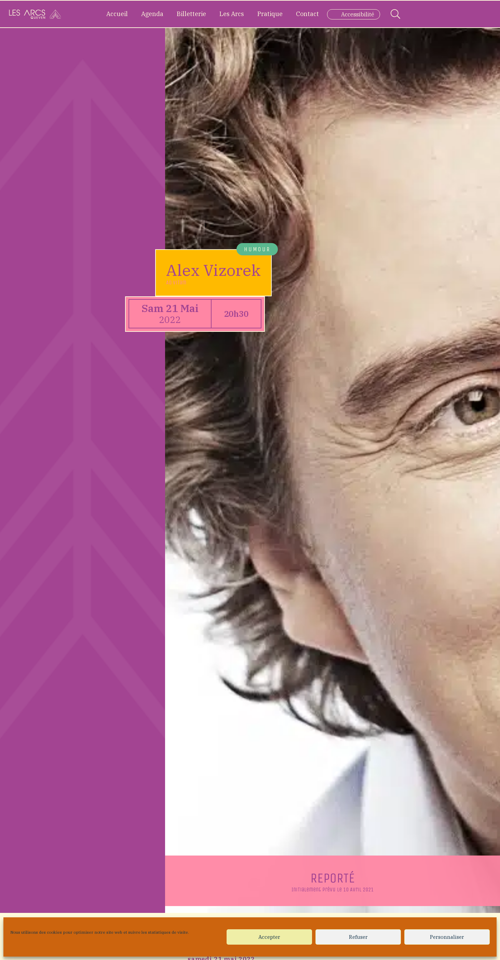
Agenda (152, 14)
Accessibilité (357, 14)
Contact (307, 14)
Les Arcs (231, 14)
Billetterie (191, 14)
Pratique (270, 14)
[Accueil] (35, 14)
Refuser (358, 937)
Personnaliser (447, 937)
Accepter (269, 937)
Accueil (117, 14)
